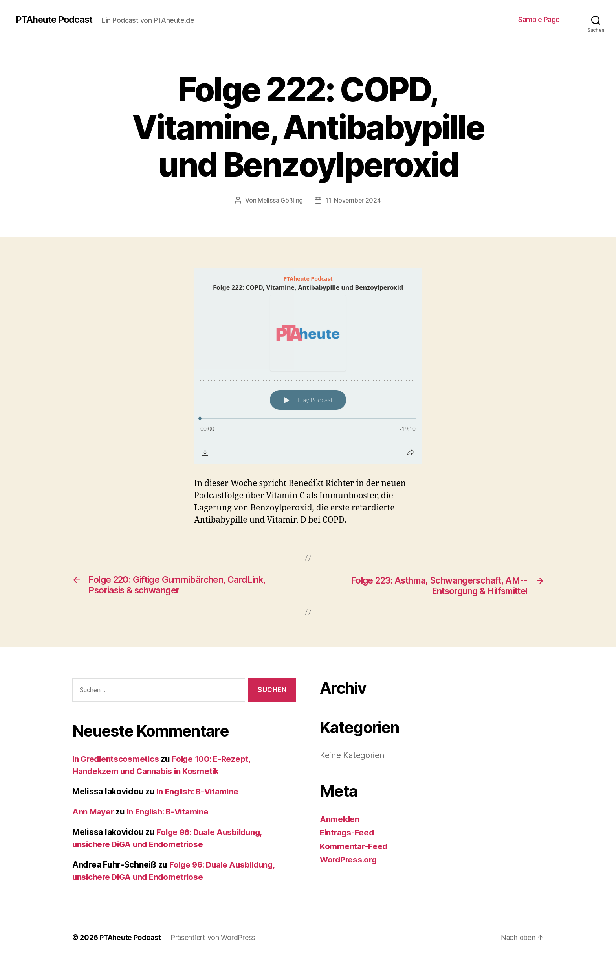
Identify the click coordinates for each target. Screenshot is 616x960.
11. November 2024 (353, 200)
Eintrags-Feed (348, 833)
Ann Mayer (93, 812)
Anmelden (340, 819)
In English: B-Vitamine (199, 792)
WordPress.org (350, 860)
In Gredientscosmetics (116, 759)
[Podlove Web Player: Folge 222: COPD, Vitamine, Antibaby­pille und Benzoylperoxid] (308, 365)
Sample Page (539, 19)
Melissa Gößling (280, 200)
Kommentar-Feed (354, 846)
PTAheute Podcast (55, 19)
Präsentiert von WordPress (213, 938)
